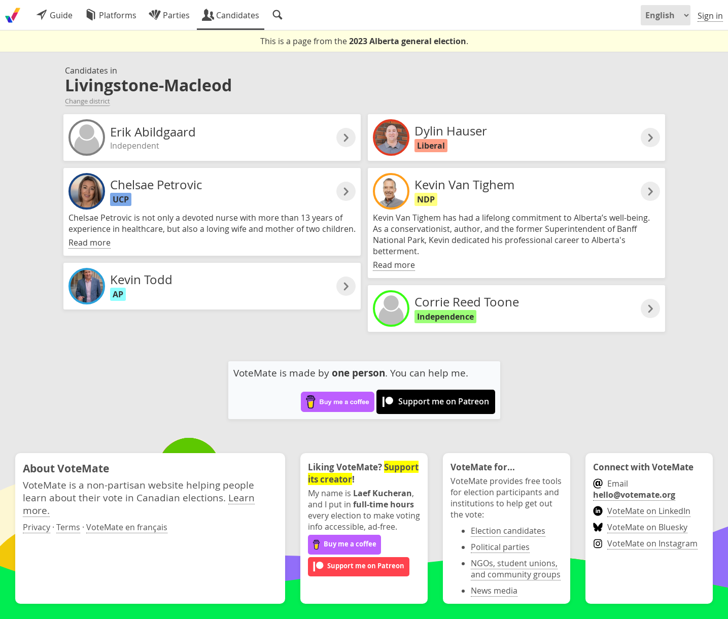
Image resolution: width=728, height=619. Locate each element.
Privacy (36, 527)
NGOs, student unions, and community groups (516, 569)
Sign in (710, 15)
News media (494, 590)
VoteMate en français (126, 527)
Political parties (500, 547)
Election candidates (508, 530)
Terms (68, 527)
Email (634, 489)
